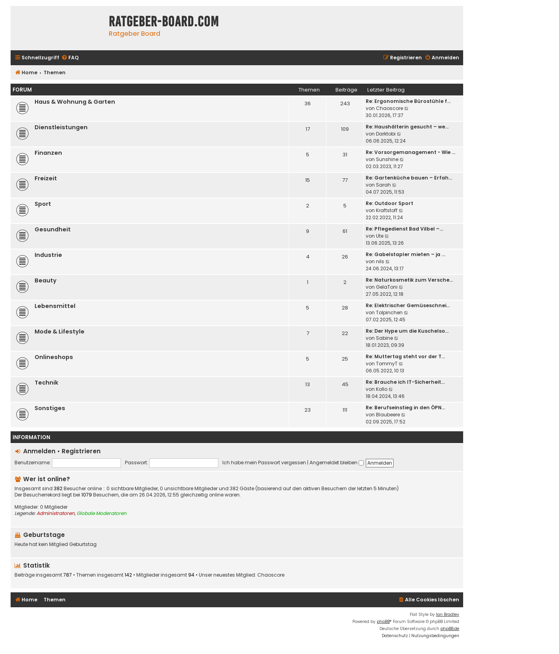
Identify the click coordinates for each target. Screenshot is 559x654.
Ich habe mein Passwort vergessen (264, 462)
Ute (379, 236)
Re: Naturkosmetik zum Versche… (409, 280)
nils (380, 261)
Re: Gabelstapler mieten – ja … (405, 254)
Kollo (381, 389)
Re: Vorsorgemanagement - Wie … (410, 152)
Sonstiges (50, 408)
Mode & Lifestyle (59, 331)
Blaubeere (388, 414)
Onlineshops (54, 357)
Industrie (48, 255)
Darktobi (386, 133)
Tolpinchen (389, 312)
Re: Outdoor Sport (389, 203)
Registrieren (81, 451)
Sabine (384, 338)
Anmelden (39, 451)
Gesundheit (53, 229)
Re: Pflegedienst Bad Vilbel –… (404, 228)
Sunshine (387, 159)
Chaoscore (389, 108)
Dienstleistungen (61, 127)
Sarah (383, 184)
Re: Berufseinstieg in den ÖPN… (405, 407)
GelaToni (387, 287)
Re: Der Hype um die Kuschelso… (407, 331)
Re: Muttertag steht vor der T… (405, 356)
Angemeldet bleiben (337, 462)
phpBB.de (449, 629)
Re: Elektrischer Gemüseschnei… (408, 305)
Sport (43, 204)
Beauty (46, 280)
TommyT (387, 363)
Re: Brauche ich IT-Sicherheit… (405, 382)
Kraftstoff (387, 210)
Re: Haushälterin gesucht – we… (407, 126)
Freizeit (46, 178)
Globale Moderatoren (101, 513)
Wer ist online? (46, 479)
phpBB (383, 622)
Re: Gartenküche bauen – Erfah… (409, 177)
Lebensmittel (55, 306)
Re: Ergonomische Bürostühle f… (408, 101)
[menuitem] (70, 58)
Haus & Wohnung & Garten (75, 102)
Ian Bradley (447, 614)
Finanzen (48, 153)
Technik (47, 383)
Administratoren (56, 513)
